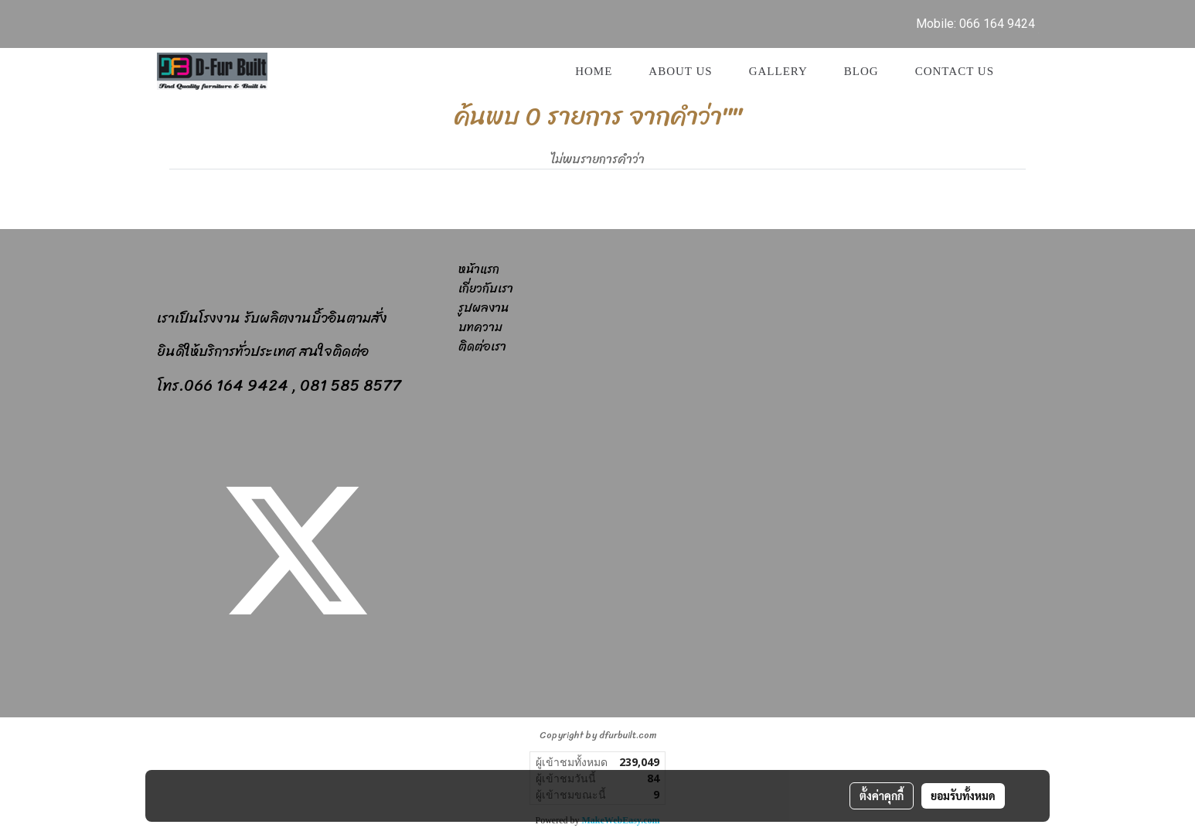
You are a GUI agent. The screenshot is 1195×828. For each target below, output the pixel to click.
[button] (1026, 71)
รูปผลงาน (483, 307)
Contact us (954, 71)
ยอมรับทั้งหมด (963, 795)
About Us (680, 71)
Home (593, 71)
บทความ (480, 327)
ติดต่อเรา (482, 346)
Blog (861, 71)
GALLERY (778, 71)
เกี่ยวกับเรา (485, 288)
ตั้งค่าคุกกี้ (882, 795)
